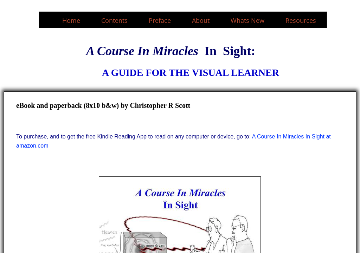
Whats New (247, 20)
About (201, 20)
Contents (114, 20)
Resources (300, 20)
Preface (160, 20)
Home (71, 20)
